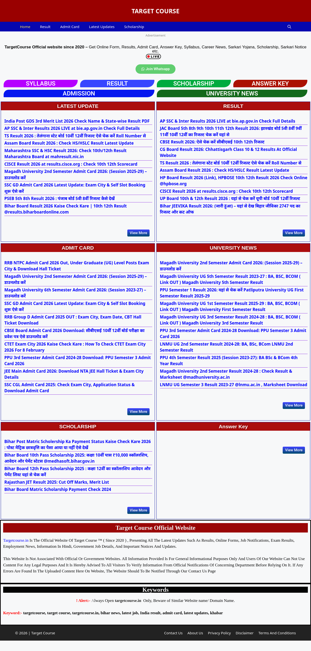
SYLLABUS (40, 83)
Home (25, 26)
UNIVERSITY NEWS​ (232, 93)
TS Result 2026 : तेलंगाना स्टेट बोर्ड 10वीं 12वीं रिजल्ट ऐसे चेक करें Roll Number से (75, 136)
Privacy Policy (219, 643)
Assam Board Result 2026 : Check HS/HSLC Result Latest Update (69, 143)
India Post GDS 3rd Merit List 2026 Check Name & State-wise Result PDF (77, 121)
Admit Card (69, 26)
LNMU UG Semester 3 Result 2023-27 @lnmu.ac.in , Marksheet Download (233, 388)
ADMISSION (79, 93)
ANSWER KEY (270, 83)
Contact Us (173, 643)
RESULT (117, 83)
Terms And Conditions (277, 643)
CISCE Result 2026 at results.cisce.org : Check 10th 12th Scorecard (70, 164)
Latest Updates (102, 26)
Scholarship (134, 26)
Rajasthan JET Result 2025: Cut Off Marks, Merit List (56, 489)
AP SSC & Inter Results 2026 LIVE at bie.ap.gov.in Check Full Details (72, 128)
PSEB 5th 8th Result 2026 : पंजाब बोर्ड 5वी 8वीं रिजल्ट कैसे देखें (59, 198)
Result (45, 26)
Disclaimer (245, 643)
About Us (195, 643)
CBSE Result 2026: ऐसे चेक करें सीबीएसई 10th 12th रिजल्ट (212, 142)
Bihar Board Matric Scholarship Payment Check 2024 (57, 496)
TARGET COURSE (156, 11)
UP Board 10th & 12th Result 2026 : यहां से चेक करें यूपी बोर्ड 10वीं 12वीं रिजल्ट (230, 198)
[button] (289, 26)
